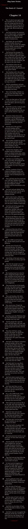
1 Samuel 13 (4, 5)
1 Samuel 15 (14, 520)
